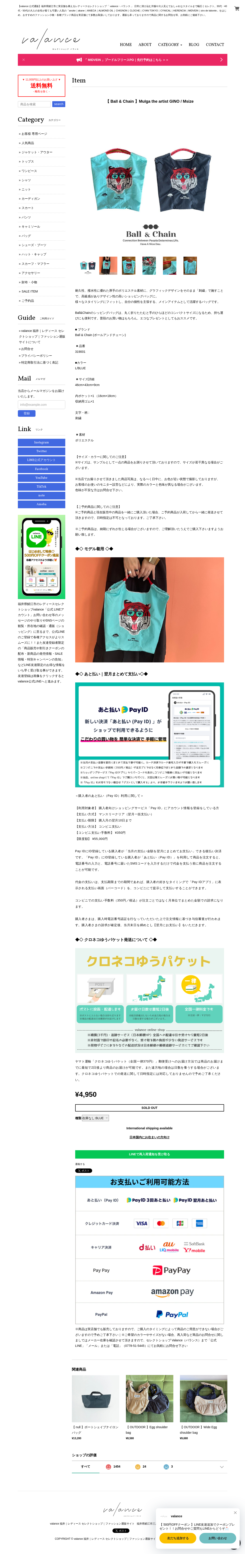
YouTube (41, 478)
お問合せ (27, 349)
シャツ (26, 180)
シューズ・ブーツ (34, 245)
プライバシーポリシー (36, 355)
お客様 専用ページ (34, 133)
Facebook (41, 469)
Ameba (42, 504)
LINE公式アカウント (41, 460)
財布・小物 (29, 282)
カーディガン (31, 198)
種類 (78, 1118)
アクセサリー (31, 273)
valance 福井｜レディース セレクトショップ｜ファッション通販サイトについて (42, 336)
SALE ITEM (30, 291)
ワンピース (29, 171)
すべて (85, 1466)
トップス (28, 161)
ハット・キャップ (34, 254)
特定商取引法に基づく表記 (39, 362)
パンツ (26, 217)
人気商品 (28, 143)
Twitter (41, 451)
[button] (170, 45)
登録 (27, 413)
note (41, 496)
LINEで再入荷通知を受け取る (149, 1154)
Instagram (41, 443)
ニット (26, 189)
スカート (28, 208)
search (58, 104)
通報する (80, 1164)
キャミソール (31, 226)
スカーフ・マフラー (35, 263)
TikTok (41, 487)
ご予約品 (28, 300)
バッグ (26, 236)
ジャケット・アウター (37, 152)
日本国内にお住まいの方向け (149, 1137)
